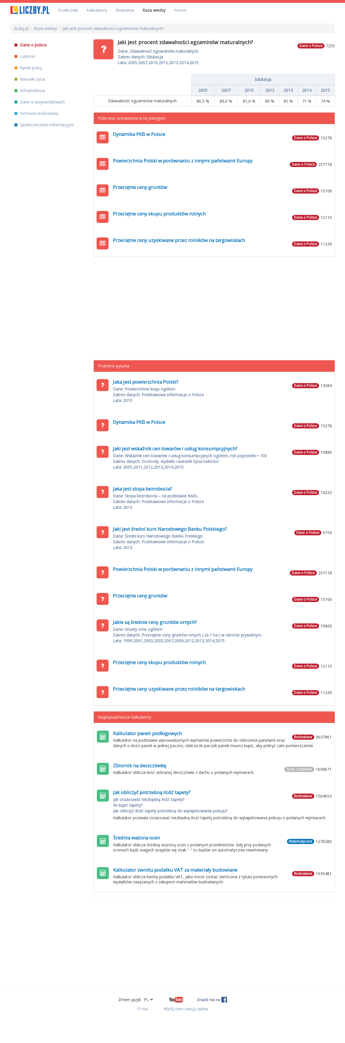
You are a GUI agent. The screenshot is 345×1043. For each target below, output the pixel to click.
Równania (125, 10)
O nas (142, 1008)
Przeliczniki (68, 10)
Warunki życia (30, 79)
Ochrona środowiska (36, 113)
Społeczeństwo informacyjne (44, 124)
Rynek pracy (28, 67)
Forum (180, 10)
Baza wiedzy (154, 10)
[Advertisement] (214, 308)
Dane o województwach (40, 102)
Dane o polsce (31, 45)
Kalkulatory (97, 10)
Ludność (25, 56)
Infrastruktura (30, 90)
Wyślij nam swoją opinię (186, 1008)
